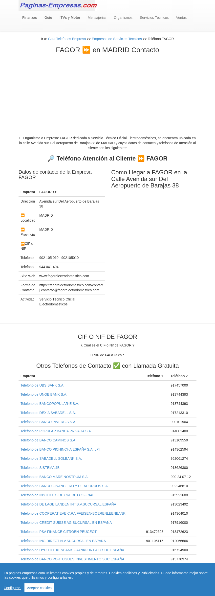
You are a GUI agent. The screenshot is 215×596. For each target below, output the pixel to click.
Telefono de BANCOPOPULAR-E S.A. (50, 404)
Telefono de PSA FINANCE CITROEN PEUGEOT (59, 532)
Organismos (123, 18)
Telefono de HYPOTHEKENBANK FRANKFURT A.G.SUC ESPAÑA (72, 550)
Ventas (181, 18)
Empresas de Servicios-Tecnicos (117, 39)
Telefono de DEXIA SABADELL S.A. (48, 413)
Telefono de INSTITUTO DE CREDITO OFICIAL (57, 495)
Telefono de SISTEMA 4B (40, 468)
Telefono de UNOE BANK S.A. (44, 394)
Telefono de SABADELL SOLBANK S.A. (51, 458)
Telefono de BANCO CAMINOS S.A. (48, 440)
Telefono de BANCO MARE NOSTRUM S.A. (54, 477)
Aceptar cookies (39, 588)
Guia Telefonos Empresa (67, 39)
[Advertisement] (107, 91)
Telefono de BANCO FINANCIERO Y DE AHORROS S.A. (65, 486)
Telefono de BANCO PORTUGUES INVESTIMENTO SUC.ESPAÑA (72, 559)
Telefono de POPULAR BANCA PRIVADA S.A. (56, 431)
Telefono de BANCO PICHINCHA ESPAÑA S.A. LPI (60, 449)
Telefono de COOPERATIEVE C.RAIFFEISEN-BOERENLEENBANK (73, 513)
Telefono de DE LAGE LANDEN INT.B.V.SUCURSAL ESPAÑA (68, 504)
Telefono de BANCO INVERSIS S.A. (48, 422)
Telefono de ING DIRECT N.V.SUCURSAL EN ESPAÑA (63, 541)
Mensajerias (97, 18)
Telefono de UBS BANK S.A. (42, 385)
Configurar (12, 588)
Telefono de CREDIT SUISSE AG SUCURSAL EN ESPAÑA (66, 523)
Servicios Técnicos (154, 18)
